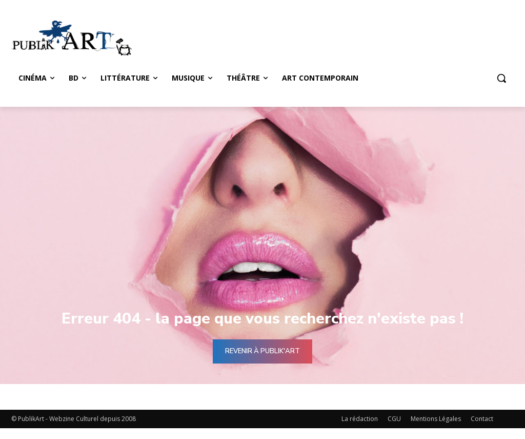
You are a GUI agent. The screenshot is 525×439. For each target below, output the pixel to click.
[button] (501, 78)
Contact (482, 418)
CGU (394, 418)
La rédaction (359, 418)
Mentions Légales (436, 418)
